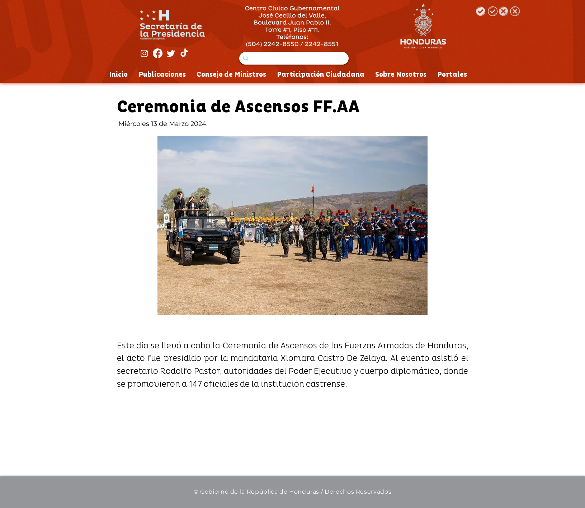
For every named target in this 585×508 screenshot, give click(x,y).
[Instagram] (144, 53)
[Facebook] (157, 53)
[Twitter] (171, 53)
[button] (292, 225)
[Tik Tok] (184, 53)
